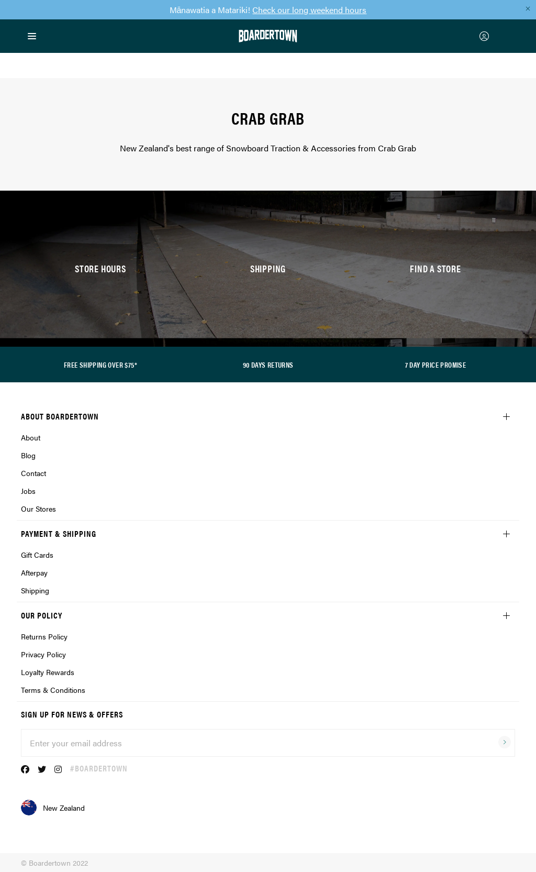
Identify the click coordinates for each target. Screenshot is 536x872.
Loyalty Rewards (47, 672)
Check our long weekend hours (309, 10)
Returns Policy (44, 636)
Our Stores (38, 508)
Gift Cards (37, 554)
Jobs (28, 490)
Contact (33, 473)
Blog (28, 455)
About (30, 437)
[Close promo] (527, 8)
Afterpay (34, 572)
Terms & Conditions (53, 690)
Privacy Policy (43, 654)
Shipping (35, 590)
